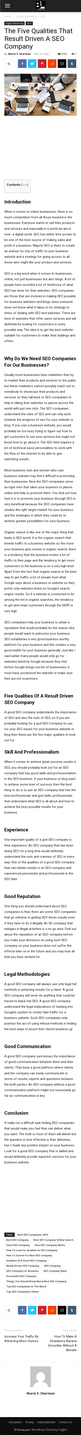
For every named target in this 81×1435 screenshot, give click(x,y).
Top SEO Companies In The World (26, 1286)
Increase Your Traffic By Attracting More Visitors (21, 1339)
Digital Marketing (26, 16)
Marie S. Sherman (19, 53)
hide (24, 184)
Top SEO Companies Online (22, 1291)
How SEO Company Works (50, 1245)
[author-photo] (40, 1387)
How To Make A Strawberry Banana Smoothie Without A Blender (62, 1343)
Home (8, 16)
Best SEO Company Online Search (53, 1239)
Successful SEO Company (21, 1276)
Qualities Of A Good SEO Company (26, 1260)
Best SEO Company (17, 1239)
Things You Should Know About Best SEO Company (36, 1281)
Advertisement (46, 1422)
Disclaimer (15, 1422)
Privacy (29, 1422)
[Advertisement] (40, 148)
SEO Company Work (55, 1270)
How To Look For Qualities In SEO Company (31, 1250)
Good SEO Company (18, 1245)
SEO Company (52, 1265)
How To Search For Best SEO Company (29, 1255)
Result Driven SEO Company (22, 1265)
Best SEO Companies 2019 (32, 1234)
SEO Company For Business (22, 1270)
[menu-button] (7, 6)
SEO (43, 16)
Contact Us (65, 1422)
